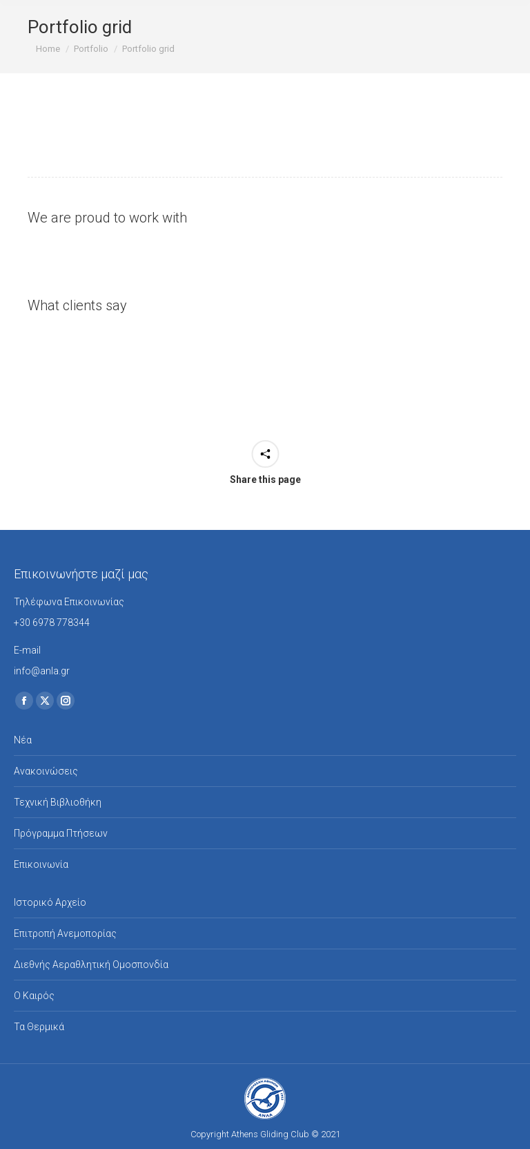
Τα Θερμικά (39, 1026)
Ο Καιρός (34, 995)
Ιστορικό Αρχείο (50, 902)
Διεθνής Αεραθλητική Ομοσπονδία (91, 964)
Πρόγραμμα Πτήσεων (61, 833)
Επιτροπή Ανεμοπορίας (65, 933)
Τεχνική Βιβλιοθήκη (57, 802)
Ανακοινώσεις (46, 771)
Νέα (23, 740)
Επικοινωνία (41, 864)
